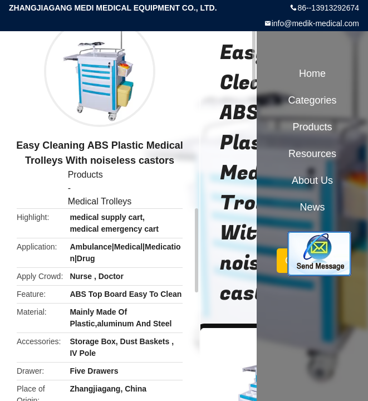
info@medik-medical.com (315, 23)
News (312, 207)
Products (85, 174)
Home (312, 73)
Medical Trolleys (100, 201)
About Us (312, 180)
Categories (312, 100)
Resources (312, 153)
